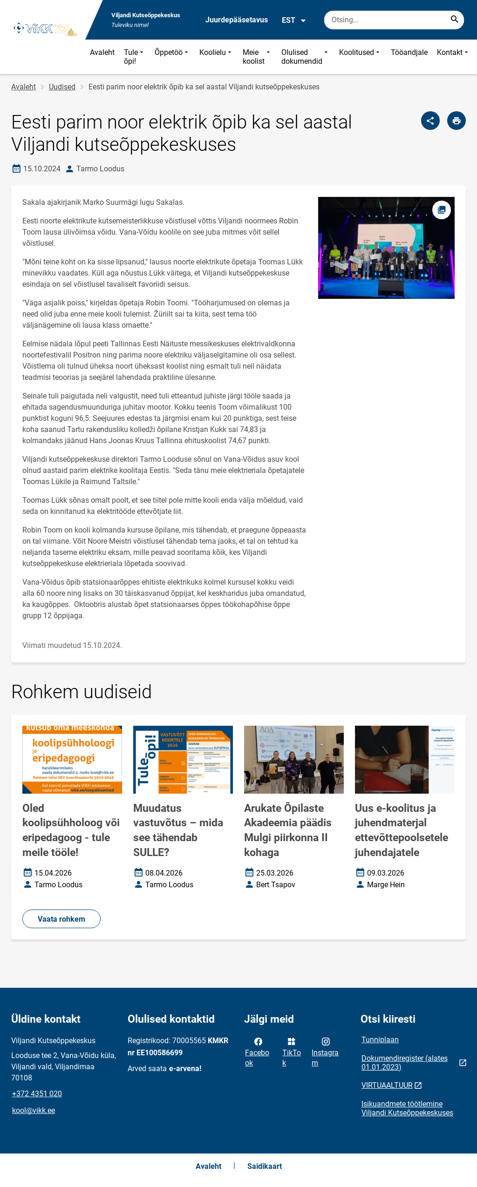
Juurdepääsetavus (236, 19)
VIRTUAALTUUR (387, 1085)
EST (294, 20)
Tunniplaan (380, 1039)
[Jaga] (430, 120)
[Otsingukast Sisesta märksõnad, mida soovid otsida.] (394, 20)
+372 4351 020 (37, 1093)
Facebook (257, 1051)
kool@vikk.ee (33, 1110)
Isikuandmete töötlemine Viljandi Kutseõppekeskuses (407, 1108)
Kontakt (453, 57)
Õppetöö (172, 57)
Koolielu (216, 57)
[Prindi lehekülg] (456, 120)
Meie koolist (257, 57)
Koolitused (360, 57)
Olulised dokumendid (305, 57)
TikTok (291, 1051)
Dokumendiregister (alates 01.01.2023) (404, 1063)
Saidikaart (264, 1166)
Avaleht (102, 52)
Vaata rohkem (61, 919)
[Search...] (455, 20)
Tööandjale (409, 52)
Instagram (325, 1051)
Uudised (62, 86)
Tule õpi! (134, 57)
